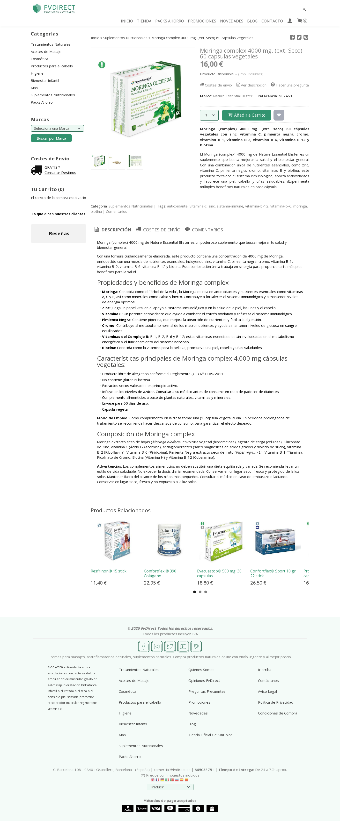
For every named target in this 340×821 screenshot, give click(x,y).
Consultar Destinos (60, 172)
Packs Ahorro (42, 102)
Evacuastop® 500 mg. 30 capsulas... (219, 573)
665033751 (204, 769)
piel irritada (66, 691)
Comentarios (116, 211)
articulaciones (57, 673)
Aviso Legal (267, 691)
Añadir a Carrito (247, 115)
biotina (96, 211)
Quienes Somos (201, 669)
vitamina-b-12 (256, 206)
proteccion (87, 697)
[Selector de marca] (57, 128)
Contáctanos (268, 680)
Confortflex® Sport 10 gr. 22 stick (273, 573)
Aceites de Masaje (46, 51)
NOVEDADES (231, 21)
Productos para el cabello (52, 66)
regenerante (88, 703)
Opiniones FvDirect (204, 680)
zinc (211, 206)
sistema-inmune (230, 206)
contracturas (76, 673)
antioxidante (177, 206)
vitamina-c (198, 206)
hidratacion (72, 685)
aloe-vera (55, 666)
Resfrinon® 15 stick (108, 571)
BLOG (252, 21)
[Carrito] (302, 21)
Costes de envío (215, 85)
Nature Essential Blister (232, 95)
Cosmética (39, 58)
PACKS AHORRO (169, 21)
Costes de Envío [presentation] (157, 230)
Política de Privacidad (275, 702)
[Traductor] (170, 787)
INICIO (127, 21)
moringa (300, 206)
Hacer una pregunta (289, 85)
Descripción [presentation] (112, 230)
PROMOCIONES (202, 21)
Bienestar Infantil (45, 80)
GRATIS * (52, 167)
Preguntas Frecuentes (207, 691)
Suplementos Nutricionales (53, 95)
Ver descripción (250, 85)
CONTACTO (272, 21)
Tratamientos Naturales (51, 44)
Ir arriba (264, 669)
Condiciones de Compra (277, 713)
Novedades (198, 713)
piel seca (81, 691)
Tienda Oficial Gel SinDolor (210, 734)
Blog (192, 723)
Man (34, 87)
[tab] (112, 230)
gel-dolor (90, 679)
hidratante (89, 685)
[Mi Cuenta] (290, 21)
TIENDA (144, 21)
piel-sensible (70, 697)
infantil (52, 691)
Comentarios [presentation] (203, 230)
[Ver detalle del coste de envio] (37, 170)
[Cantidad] (209, 115)
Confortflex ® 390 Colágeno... (160, 573)
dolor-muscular (72, 679)
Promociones (199, 702)
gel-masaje (55, 685)
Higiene (37, 73)
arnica (86, 667)
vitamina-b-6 (280, 206)
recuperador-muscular (63, 703)
